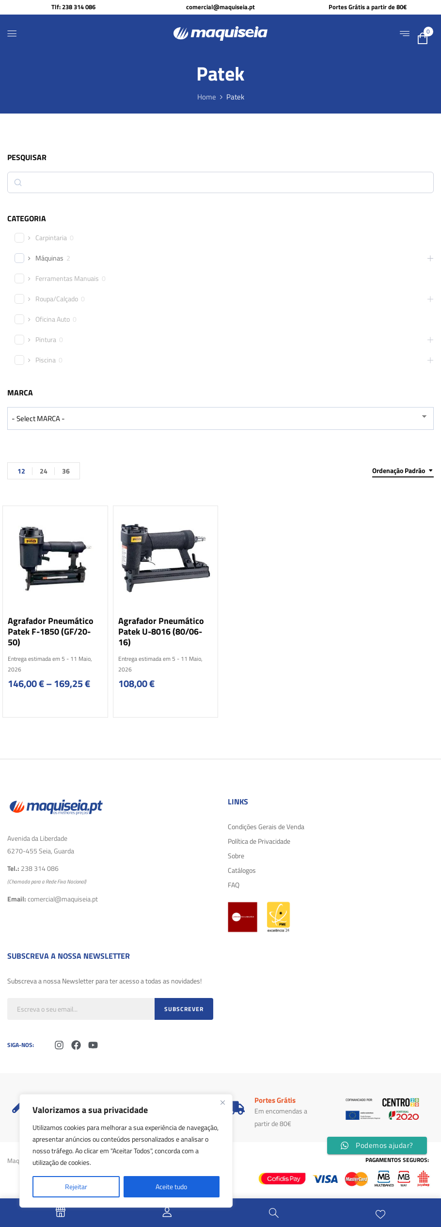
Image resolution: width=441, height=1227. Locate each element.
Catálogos (242, 870)
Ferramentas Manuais (67, 278)
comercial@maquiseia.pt (220, 7)
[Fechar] (222, 1102)
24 (43, 471)
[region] (126, 1151)
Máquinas (49, 258)
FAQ (233, 885)
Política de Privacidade (259, 841)
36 (66, 471)
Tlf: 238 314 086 (73, 7)
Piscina (45, 360)
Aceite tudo (171, 1186)
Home (206, 96)
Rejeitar (76, 1186)
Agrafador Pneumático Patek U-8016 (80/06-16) (161, 631)
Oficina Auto (52, 319)
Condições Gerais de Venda (266, 826)
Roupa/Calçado (56, 298)
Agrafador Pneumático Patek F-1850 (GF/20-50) (51, 631)
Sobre (236, 856)
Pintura (45, 339)
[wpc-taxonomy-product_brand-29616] (220, 418)
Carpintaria (51, 237)
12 (21, 471)
